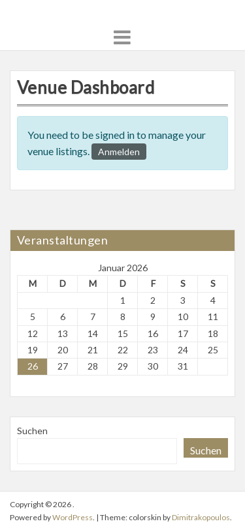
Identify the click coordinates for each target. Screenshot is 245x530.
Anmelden (119, 151)
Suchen (32, 430)
